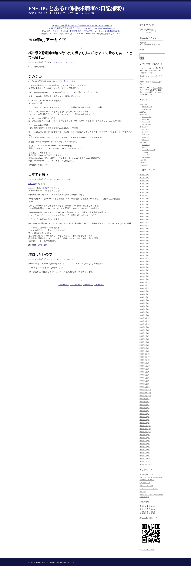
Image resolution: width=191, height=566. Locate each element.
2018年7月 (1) (144, 216)
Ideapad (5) (145, 119)
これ (107, 223)
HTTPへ (79, 13)
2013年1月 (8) (144, 351)
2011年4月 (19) (145, 414)
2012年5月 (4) (144, 375)
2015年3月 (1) (144, 276)
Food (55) (143, 112)
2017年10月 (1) (145, 225)
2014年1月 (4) (144, 315)
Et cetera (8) (146, 145)
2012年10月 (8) (145, 360)
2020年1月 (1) (144, 207)
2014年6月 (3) (144, 300)
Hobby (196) (144, 127)
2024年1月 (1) (144, 186)
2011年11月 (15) (145, 393)
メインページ (76, 285)
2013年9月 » (99, 285)
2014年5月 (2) (144, 303)
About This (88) (147, 106)
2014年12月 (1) (145, 282)
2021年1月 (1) (144, 204)
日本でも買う (38, 174)
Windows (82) (146, 157)
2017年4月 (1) (144, 240)
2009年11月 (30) (145, 464)
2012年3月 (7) (144, 381)
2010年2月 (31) (145, 455)
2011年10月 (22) (145, 396)
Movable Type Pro (42, 562)
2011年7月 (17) (145, 405)
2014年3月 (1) (144, 309)
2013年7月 (156, 76)
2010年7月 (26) (145, 441)
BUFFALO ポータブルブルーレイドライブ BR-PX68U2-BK (95, 31)
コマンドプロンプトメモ (149, 488)
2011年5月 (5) (144, 411)
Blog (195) (143, 104)
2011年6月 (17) (145, 408)
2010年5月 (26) (145, 446)
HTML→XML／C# (146, 474)
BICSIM (31, 183)
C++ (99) (145, 132)
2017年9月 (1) (144, 228)
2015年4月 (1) (144, 273)
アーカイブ (68, 13)
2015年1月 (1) (144, 279)
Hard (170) (143, 114)
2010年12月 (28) (145, 426)
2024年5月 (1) (144, 180)
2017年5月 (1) (144, 237)
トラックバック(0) (69, 62)
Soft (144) (143, 142)
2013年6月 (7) (144, 336)
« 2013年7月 (63, 285)
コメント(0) (56, 62)
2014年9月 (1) (144, 291)
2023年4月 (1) (144, 189)
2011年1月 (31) (145, 423)
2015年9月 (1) (144, 261)
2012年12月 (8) (145, 354)
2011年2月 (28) (145, 420)
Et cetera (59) (146, 109)
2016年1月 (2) (144, 255)
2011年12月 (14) (145, 390)
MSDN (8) (145, 137)
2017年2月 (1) (144, 243)
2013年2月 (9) (144, 348)
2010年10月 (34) (145, 432)
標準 (47, 188)
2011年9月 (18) (145, 399)
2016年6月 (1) (144, 246)
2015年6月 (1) (144, 267)
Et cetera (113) (146, 117)
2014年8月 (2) (144, 294)
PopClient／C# (145, 482)
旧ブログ (57, 13)
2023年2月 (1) (144, 192)
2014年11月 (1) (145, 285)
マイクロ (53, 188)
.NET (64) (145, 129)
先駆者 (74, 107)
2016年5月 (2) (144, 249)
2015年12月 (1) (145, 258)
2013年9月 (156, 82)
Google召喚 (89, 13)
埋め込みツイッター (149, 38)
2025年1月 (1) (144, 177)
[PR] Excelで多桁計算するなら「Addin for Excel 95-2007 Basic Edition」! (81, 25)
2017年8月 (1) (144, 231)
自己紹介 (32, 13)
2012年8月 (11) (145, 366)
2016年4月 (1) (144, 252)
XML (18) (145, 139)
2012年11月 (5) (145, 357)
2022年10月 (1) (145, 195)
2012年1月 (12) (145, 387)
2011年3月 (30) (145, 417)
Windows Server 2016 (66, 562)
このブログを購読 (147, 549)
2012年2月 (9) (144, 384)
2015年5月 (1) (144, 270)
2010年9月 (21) (145, 435)
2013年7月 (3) (144, 333)
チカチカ (35, 76)
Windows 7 (52, 562)
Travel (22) (143, 162)
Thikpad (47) (146, 122)
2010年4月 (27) (145, 449)
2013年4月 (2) (144, 342)
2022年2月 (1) (144, 198)
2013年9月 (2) (144, 327)
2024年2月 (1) (144, 183)
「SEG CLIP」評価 (146, 485)
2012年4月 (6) (144, 378)
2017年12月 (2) (145, 222)
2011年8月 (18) (145, 402)
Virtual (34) (146, 155)
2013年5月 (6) (144, 339)
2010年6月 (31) (145, 443)
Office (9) (145, 152)
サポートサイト (45, 13)
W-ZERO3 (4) (146, 124)
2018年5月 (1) (144, 219)
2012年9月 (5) (144, 363)
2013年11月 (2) (145, 321)
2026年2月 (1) (144, 174)
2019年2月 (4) (144, 213)
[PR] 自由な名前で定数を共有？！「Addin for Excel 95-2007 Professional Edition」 (81, 28)
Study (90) (143, 160)
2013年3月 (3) (144, 345)
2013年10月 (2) (145, 324)
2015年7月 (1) (144, 264)
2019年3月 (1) (144, 210)
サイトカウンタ (147, 25)
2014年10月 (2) (145, 288)
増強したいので (40, 254)
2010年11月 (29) (145, 429)
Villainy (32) (144, 165)
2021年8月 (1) (144, 201)
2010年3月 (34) (145, 452)
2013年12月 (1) (145, 318)
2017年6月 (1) (144, 234)
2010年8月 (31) (145, 438)
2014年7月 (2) (144, 297)
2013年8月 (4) (144, 330)
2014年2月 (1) (144, 312)
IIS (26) (144, 147)
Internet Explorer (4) (148, 150)
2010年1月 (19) (145, 458)
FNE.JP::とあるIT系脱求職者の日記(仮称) (76, 8)
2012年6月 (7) (144, 372)
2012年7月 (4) (144, 369)
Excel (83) (145, 134)
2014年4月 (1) (144, 306)
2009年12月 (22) (145, 461)
